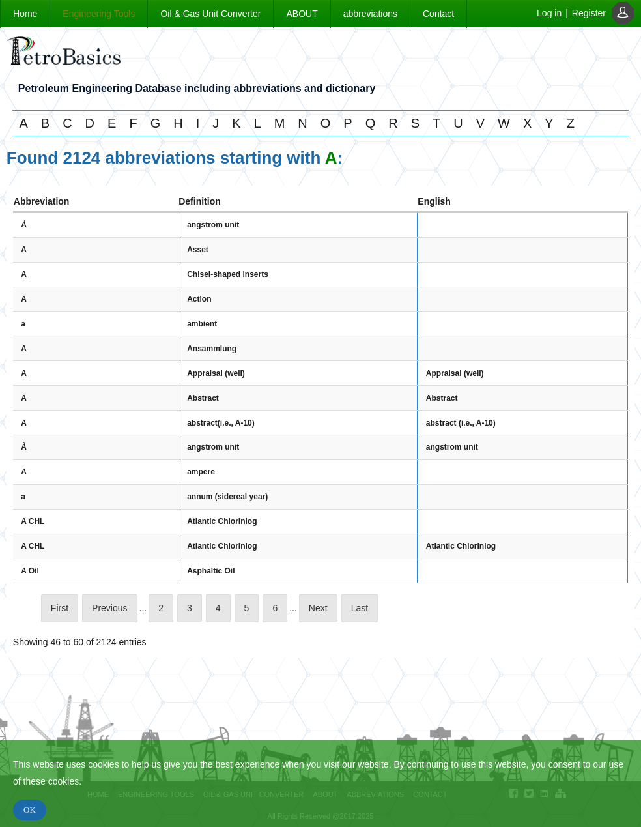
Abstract (203, 398)
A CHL (32, 521)
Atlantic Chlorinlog (222, 521)
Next (318, 608)
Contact (438, 13)
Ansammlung (211, 348)
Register (589, 13)
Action (199, 299)
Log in (549, 13)
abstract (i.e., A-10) (461, 423)
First (59, 608)
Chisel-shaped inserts (227, 274)
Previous (109, 608)
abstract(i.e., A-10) (221, 423)
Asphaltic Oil (211, 570)
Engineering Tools (99, 13)
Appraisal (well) (216, 373)
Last (359, 608)
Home (25, 13)
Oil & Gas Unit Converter (210, 13)
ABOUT (301, 13)
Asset (197, 249)
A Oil (30, 570)
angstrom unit (213, 224)
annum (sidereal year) (227, 496)
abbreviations (370, 13)
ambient (202, 323)
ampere (201, 471)
